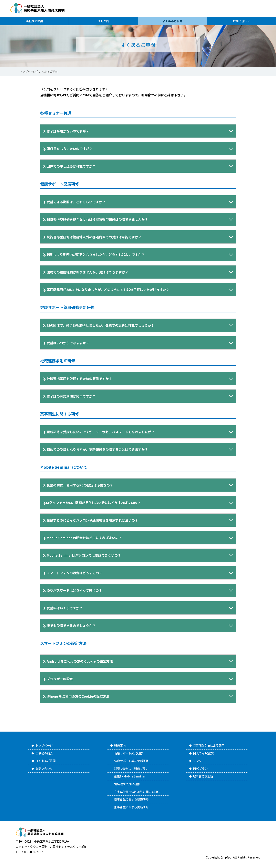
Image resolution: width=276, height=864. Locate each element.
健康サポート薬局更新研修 (131, 760)
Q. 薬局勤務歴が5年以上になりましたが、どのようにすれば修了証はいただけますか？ (105, 289)
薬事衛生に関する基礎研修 (131, 799)
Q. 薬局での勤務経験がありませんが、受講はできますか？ (85, 272)
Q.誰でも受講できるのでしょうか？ (69, 625)
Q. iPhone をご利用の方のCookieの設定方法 (75, 696)
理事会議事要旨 (203, 776)
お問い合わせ (241, 21)
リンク (197, 760)
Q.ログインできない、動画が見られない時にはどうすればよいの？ (91, 502)
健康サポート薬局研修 (128, 753)
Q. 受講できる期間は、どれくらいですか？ (73, 201)
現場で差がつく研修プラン (131, 768)
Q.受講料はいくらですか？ (62, 607)
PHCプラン (200, 768)
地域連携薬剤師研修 (127, 784)
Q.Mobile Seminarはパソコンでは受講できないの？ (81, 555)
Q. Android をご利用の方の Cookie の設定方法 (77, 661)
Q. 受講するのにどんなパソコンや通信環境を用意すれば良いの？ (90, 520)
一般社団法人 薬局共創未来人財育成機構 (39, 8)
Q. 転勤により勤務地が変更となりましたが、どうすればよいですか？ (93, 254)
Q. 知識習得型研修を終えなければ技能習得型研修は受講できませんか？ (95, 219)
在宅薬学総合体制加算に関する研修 (137, 792)
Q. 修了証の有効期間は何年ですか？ (69, 396)
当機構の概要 (34, 21)
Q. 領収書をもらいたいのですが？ (67, 148)
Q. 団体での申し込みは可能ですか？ (69, 166)
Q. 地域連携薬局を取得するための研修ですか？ (77, 378)
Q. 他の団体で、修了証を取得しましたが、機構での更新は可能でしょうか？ (98, 325)
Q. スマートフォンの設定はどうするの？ (72, 572)
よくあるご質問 (172, 21)
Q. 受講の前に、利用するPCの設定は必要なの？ (77, 485)
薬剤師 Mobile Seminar (129, 776)
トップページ (44, 745)
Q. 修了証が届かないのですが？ (65, 131)
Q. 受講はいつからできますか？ (65, 342)
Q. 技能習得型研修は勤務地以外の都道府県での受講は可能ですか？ (91, 236)
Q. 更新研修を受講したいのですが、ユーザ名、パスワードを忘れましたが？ (98, 431)
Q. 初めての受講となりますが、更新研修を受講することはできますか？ (95, 449)
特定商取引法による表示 (208, 745)
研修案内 (103, 21)
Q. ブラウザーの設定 (57, 678)
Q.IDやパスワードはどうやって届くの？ (72, 590)
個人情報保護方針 (204, 753)
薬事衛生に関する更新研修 (131, 807)
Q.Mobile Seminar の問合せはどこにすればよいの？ (82, 537)
